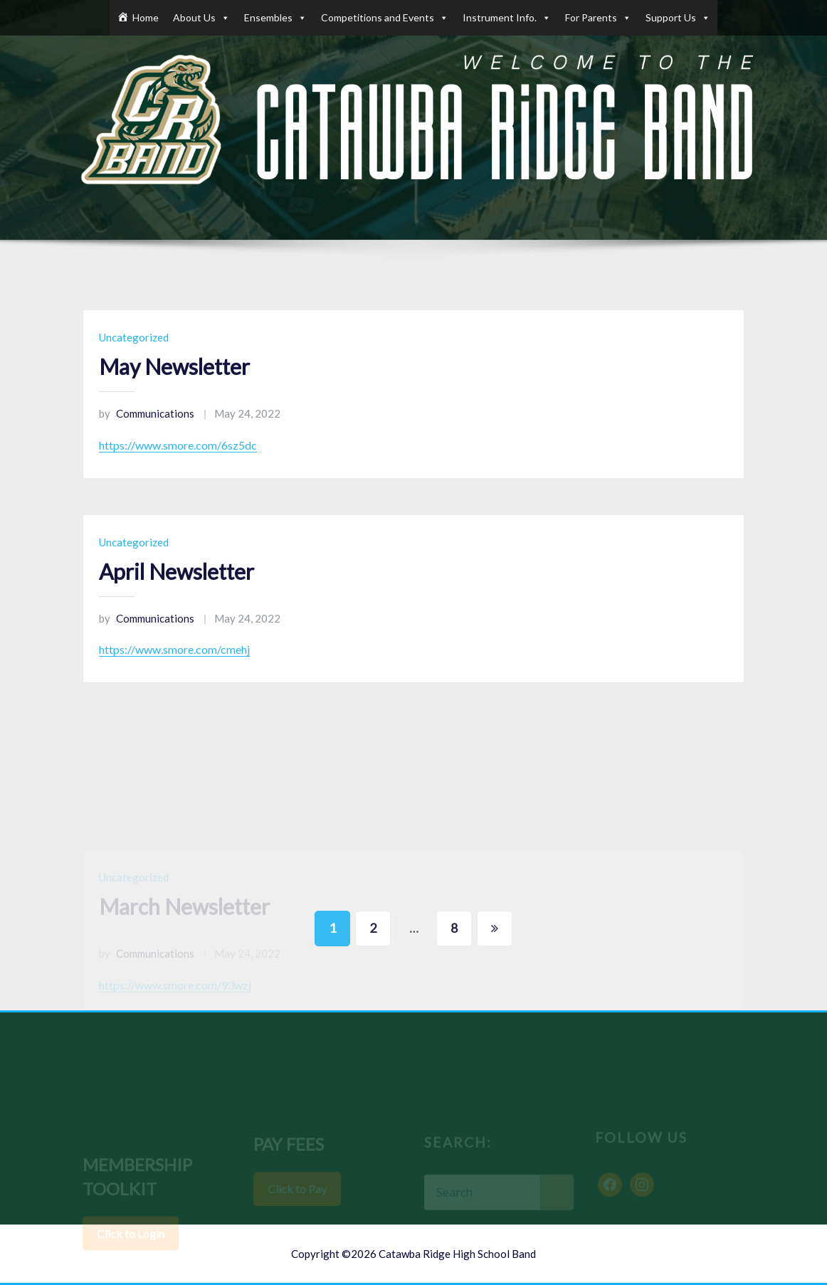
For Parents (598, 18)
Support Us (678, 18)
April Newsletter (176, 589)
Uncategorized (134, 355)
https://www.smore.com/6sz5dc (178, 463)
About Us (201, 18)
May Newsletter (174, 384)
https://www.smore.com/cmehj (174, 668)
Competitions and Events (384, 18)
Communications (146, 431)
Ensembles (275, 18)
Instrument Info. (507, 18)
